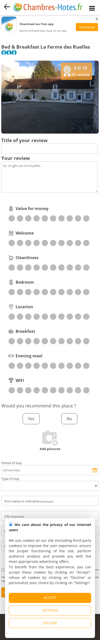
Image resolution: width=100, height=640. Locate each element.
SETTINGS (50, 610)
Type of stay (10, 478)
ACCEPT (50, 597)
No (69, 418)
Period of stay (11, 463)
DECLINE (50, 622)
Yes (31, 418)
